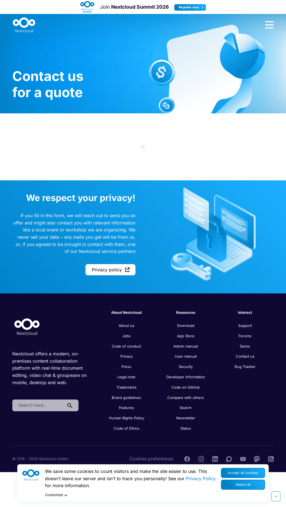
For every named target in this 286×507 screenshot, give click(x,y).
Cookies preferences (151, 458)
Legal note (126, 377)
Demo (245, 346)
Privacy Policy (201, 478)
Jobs (126, 336)
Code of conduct (126, 346)
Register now (192, 7)
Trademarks (126, 387)
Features (126, 407)
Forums (245, 336)
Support (245, 325)
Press (126, 366)
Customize (57, 495)
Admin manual (185, 346)
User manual (186, 356)
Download (185, 325)
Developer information (185, 377)
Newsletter (185, 418)
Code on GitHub (185, 387)
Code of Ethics (126, 428)
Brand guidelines (126, 397)
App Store (185, 336)
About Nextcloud (126, 312)
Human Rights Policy (126, 418)
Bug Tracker (245, 366)
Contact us (245, 356)
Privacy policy (111, 269)
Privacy (126, 356)
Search (186, 407)
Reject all (243, 484)
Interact (245, 312)
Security (186, 366)
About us (126, 325)
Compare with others (185, 397)
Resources (185, 312)
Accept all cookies (243, 473)
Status (185, 428)
